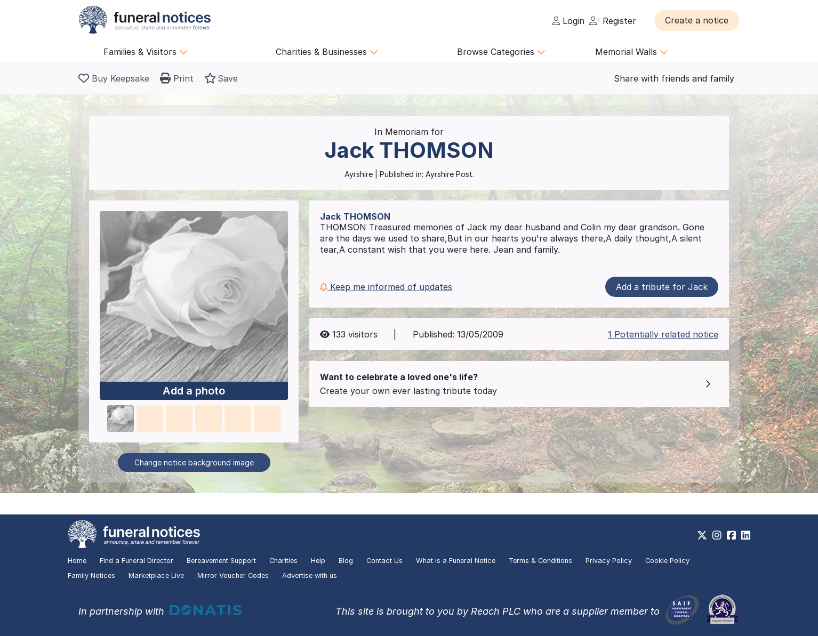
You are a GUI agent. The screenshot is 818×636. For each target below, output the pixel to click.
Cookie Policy (667, 561)
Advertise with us (309, 575)
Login (568, 20)
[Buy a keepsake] (113, 78)
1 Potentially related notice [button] (663, 334)
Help (318, 561)
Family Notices (91, 575)
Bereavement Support (221, 561)
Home (77, 561)
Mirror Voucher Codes (233, 575)
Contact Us (384, 561)
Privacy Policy (609, 561)
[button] (696, 20)
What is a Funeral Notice (455, 561)
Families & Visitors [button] (145, 51)
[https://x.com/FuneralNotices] (702, 535)
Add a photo (194, 390)
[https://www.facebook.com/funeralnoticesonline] (731, 535)
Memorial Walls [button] (631, 51)
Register (612, 20)
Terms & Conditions (540, 561)
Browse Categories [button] (501, 51)
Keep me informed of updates (386, 286)
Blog (346, 561)
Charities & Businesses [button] (327, 51)
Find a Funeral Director (136, 561)
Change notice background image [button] (194, 462)
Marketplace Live (156, 575)
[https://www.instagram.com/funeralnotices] (716, 535)
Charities (283, 561)
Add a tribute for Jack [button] (662, 286)
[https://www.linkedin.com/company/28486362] (745, 535)
